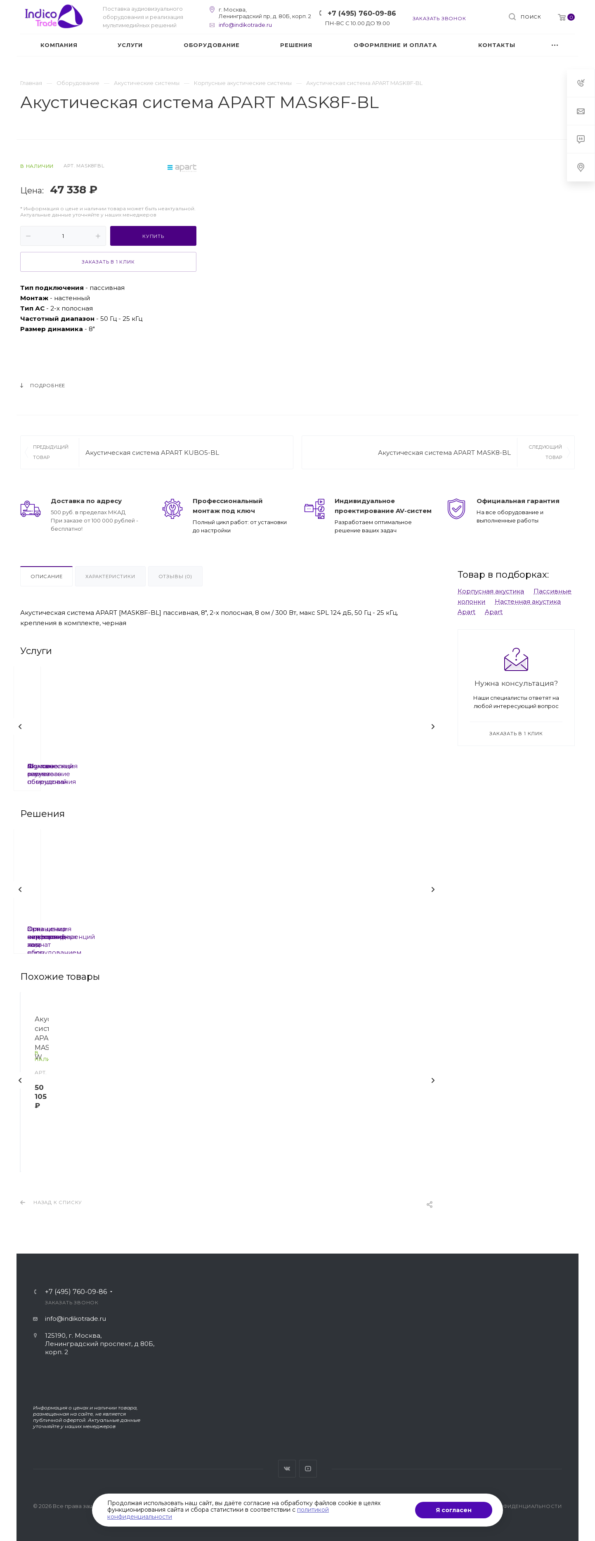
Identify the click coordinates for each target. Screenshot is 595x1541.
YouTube (308, 1468)
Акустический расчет (220, 766)
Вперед (433, 726)
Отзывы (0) (175, 576)
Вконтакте (287, 1468)
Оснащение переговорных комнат (82, 933)
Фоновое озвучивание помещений (357, 770)
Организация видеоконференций (357, 933)
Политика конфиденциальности (510, 1506)
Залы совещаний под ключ (219, 929)
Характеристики (110, 576)
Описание (46, 576)
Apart (466, 612)
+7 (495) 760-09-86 (362, 13)
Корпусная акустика (491, 591)
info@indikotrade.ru (245, 24)
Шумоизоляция (82, 766)
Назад (20, 726)
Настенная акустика (528, 601)
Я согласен (454, 1510)
